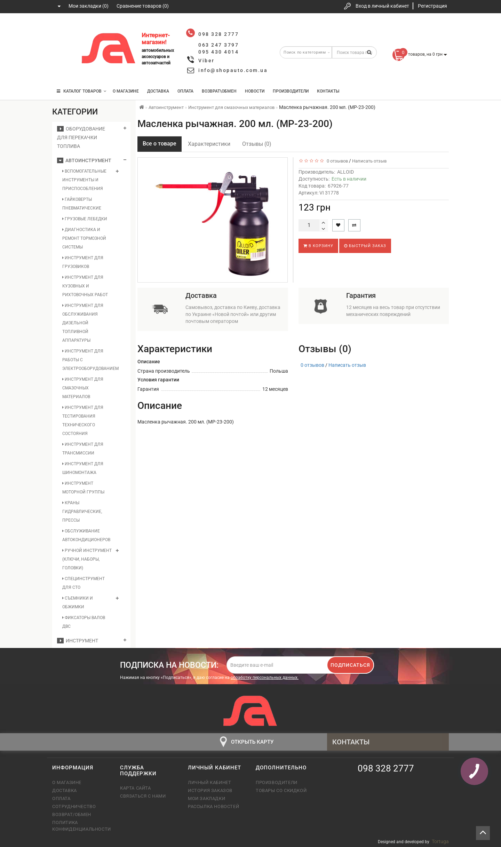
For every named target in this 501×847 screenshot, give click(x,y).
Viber (206, 60)
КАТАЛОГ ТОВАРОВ (81, 91)
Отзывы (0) (256, 144)
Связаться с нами (143, 796)
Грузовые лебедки (84, 218)
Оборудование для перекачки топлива (81, 137)
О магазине (126, 91)
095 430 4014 (64, 70)
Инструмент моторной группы (83, 487)
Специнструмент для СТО (83, 583)
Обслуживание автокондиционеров (86, 535)
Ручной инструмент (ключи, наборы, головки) (87, 559)
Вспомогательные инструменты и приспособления (84, 180)
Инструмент (77, 640)
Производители (291, 91)
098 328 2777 (63, 28)
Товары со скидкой (281, 790)
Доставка (158, 91)
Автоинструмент (84, 160)
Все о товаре (159, 143)
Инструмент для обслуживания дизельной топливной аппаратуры (82, 323)
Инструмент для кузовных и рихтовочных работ (85, 286)
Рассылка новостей (213, 806)
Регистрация (432, 6)
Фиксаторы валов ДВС (83, 622)
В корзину (318, 246)
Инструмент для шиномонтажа (82, 468)
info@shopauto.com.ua (233, 70)
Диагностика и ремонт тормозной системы (84, 238)
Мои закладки (206, 798)
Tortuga (440, 841)
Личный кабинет (209, 782)
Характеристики (209, 144)
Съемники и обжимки (77, 602)
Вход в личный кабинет (382, 6)
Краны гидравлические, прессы (82, 511)
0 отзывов (336, 161)
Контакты (328, 91)
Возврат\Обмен (219, 91)
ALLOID (345, 172)
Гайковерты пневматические (81, 204)
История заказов (210, 790)
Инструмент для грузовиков (82, 262)
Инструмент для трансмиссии (82, 449)
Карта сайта (135, 788)
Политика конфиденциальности (81, 825)
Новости (254, 91)
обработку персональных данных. (265, 677)
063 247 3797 (63, 49)
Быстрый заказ (365, 246)
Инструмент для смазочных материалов (82, 388)
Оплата (185, 91)
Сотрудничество (74, 806)
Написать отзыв (369, 161)
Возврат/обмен (71, 814)
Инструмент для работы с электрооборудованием (87, 360)
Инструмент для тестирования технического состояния (82, 420)
